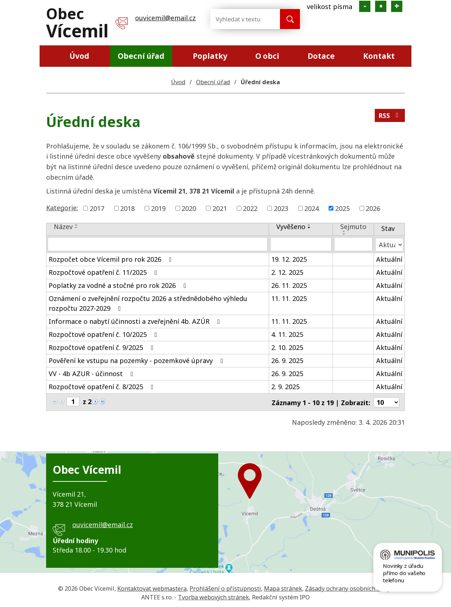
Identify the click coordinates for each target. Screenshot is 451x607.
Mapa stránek (283, 587)
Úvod (79, 56)
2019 (158, 208)
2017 (97, 208)
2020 (189, 208)
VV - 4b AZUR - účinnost (92, 372)
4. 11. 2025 (287, 333)
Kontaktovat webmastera (152, 587)
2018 (127, 208)
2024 (311, 208)
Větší (396, 6)
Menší (364, 6)
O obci (267, 56)
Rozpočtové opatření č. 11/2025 (104, 271)
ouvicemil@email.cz (165, 17)
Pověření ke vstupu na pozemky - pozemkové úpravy (137, 359)
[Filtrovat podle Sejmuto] (353, 244)
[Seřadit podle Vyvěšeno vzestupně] (309, 224)
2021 (219, 208)
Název (63, 226)
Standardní (380, 6)
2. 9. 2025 (285, 386)
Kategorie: (62, 207)
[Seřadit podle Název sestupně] (77, 227)
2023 (281, 208)
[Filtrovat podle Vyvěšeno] (301, 244)
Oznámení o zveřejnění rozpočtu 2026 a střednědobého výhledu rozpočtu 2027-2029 (148, 302)
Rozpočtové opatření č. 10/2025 (104, 333)
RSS (389, 116)
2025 (342, 208)
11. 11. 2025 (289, 297)
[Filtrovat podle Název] (158, 244)
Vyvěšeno (290, 226)
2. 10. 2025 (287, 346)
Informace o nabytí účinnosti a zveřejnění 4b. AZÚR (136, 320)
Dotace (321, 56)
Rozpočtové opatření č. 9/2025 (103, 346)
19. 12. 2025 (289, 258)
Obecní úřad (141, 56)
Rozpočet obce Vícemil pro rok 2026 (112, 258)
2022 (250, 208)
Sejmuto (353, 226)
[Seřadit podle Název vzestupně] (77, 224)
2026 (373, 208)
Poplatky (210, 56)
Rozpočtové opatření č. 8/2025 (103, 386)
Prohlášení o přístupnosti (225, 587)
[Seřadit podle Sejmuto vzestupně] (344, 231)
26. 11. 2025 (289, 284)
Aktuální (389, 258)
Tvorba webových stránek (213, 596)
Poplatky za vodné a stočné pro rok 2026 (119, 284)
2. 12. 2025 (287, 271)
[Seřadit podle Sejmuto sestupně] (344, 234)
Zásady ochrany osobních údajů (349, 587)
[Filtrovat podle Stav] (389, 243)
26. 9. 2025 (287, 359)
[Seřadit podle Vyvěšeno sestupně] (309, 227)
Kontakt (379, 56)
